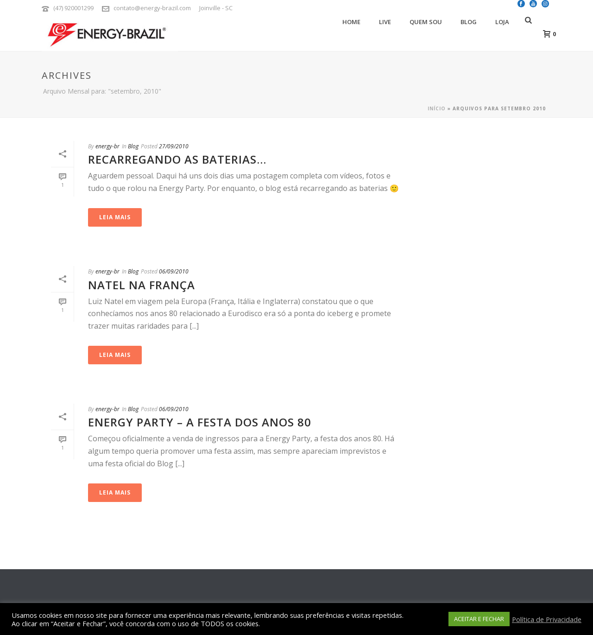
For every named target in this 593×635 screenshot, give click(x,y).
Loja (502, 22)
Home (351, 22)
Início (437, 108)
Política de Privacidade (546, 619)
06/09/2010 (174, 271)
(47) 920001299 (73, 8)
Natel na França (141, 284)
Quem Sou (426, 22)
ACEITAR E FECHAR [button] (479, 619)
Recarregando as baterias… (177, 159)
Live (385, 22)
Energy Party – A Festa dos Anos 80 (199, 422)
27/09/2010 (174, 146)
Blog (469, 22)
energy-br (107, 146)
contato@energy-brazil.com (152, 8)
